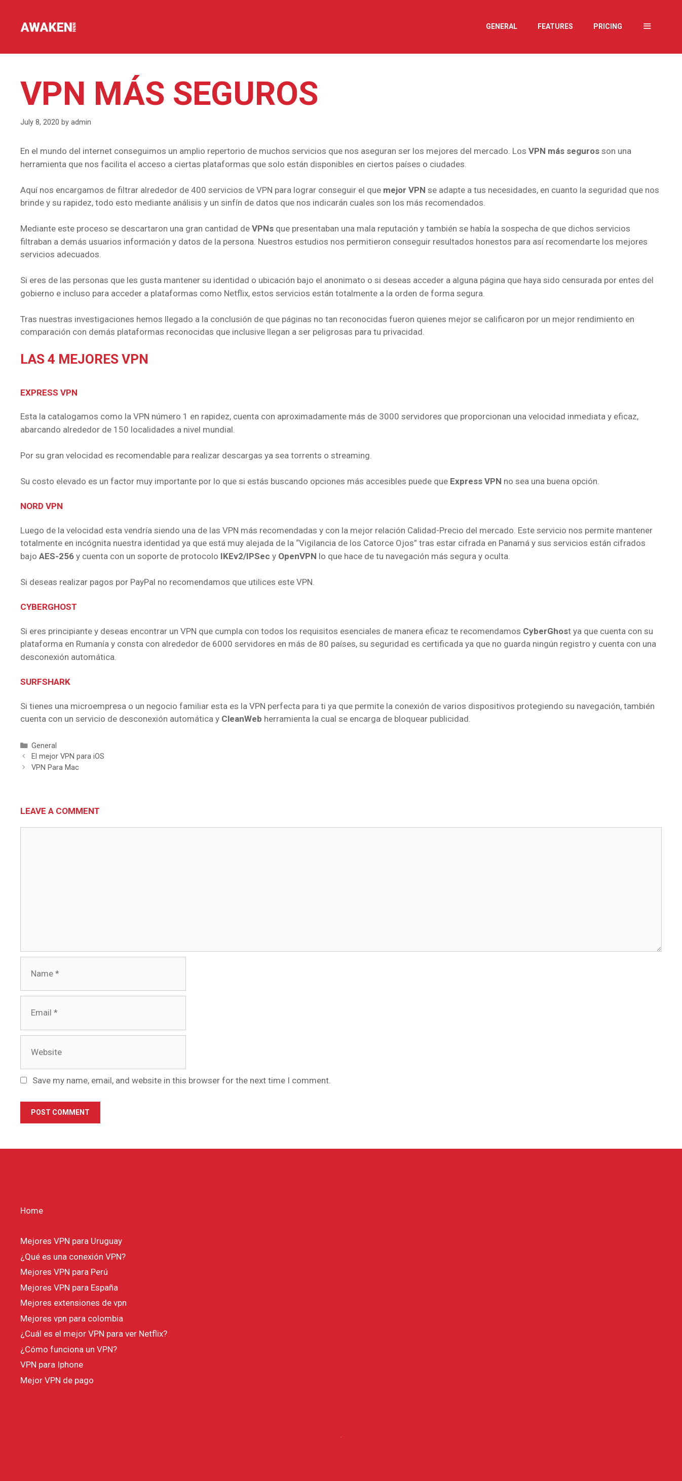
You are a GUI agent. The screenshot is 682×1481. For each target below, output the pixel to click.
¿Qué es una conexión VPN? (73, 1257)
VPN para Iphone (51, 1364)
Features (555, 26)
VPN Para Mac (55, 767)
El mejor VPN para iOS (67, 756)
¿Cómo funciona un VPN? (68, 1349)
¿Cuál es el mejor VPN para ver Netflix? (93, 1334)
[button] (647, 26)
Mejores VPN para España (69, 1287)
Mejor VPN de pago (57, 1380)
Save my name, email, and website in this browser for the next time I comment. (181, 1080)
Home (31, 1210)
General (501, 26)
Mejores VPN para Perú (64, 1272)
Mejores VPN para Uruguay (71, 1241)
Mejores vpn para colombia (71, 1318)
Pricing (607, 26)
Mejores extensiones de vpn (73, 1303)
